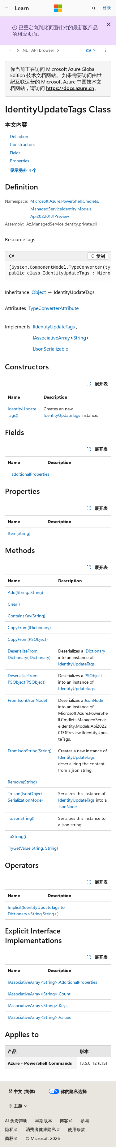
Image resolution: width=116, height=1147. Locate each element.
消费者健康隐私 (41, 1129)
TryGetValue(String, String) (33, 848)
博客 (64, 1121)
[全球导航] (6, 8)
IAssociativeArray (51, 337)
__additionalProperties (28, 474)
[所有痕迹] (10, 50)
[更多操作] (105, 50)
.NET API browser (38, 50)
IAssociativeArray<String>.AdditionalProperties (52, 982)
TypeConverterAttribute (53, 308)
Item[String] (19, 533)
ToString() (17, 836)
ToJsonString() (21, 818)
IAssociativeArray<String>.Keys (37, 1005)
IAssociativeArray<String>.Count (39, 994)
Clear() (14, 604)
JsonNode (93, 700)
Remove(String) (22, 782)
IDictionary (94, 651)
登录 (106, 8)
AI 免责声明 (16, 1121)
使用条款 (76, 1129)
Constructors (22, 144)
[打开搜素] (94, 8)
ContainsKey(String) (26, 616)
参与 (84, 1121)
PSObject (93, 675)
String (79, 337)
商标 (9, 1138)
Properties (19, 161)
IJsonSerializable (50, 348)
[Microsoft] (58, 8)
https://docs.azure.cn (70, 88)
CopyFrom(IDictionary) (29, 627)
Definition (19, 136)
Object (39, 292)
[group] (58, 270)
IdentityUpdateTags (62, 415)
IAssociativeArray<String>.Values (39, 1017)
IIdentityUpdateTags (54, 326)
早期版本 (43, 1121)
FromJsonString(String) (29, 751)
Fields (15, 153)
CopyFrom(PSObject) (28, 639)
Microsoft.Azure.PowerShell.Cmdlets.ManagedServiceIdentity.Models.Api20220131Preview (64, 208)
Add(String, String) (25, 592)
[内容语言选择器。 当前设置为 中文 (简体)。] (22, 1091)
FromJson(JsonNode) (27, 700)
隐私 (9, 1129)
